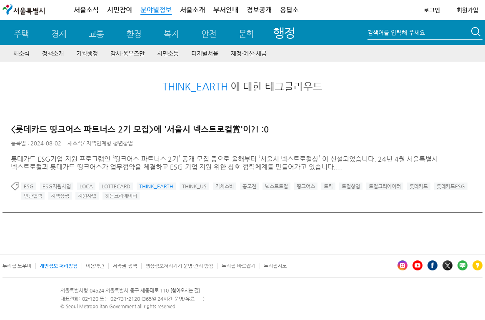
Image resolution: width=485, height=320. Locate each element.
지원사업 (87, 196)
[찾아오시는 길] (185, 290)
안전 (208, 34)
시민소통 (168, 53)
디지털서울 (204, 53)
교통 (96, 34)
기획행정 (87, 53)
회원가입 (467, 10)
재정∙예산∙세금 (249, 53)
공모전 (249, 186)
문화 (246, 34)
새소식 (21, 53)
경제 (58, 34)
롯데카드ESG (451, 186)
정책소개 (53, 53)
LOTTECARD (116, 186)
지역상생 (60, 196)
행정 (284, 32)
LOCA (86, 186)
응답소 (289, 10)
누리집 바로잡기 (238, 266)
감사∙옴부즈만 (127, 53)
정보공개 (259, 10)
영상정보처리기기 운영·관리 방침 (179, 266)
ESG (29, 186)
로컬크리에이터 (385, 186)
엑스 (447, 265)
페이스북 (433, 265)
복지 (171, 34)
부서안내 (225, 10)
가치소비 (224, 186)
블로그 (463, 265)
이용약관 (95, 266)
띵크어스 (306, 186)
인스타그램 (403, 265)
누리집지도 (275, 266)
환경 (133, 34)
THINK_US (194, 186)
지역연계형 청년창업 (109, 143)
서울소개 (192, 10)
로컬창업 (351, 186)
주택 (21, 34)
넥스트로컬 (276, 186)
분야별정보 (156, 10)
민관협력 (33, 196)
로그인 (432, 10)
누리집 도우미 (16, 266)
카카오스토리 (477, 265)
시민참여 (119, 10)
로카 (328, 186)
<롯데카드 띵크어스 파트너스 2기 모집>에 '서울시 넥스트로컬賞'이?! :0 (140, 129)
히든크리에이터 (121, 196)
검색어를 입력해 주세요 (396, 32)
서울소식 (86, 10)
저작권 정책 (124, 266)
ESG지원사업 (56, 186)
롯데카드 (419, 186)
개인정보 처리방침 (59, 266)
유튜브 (417, 265)
